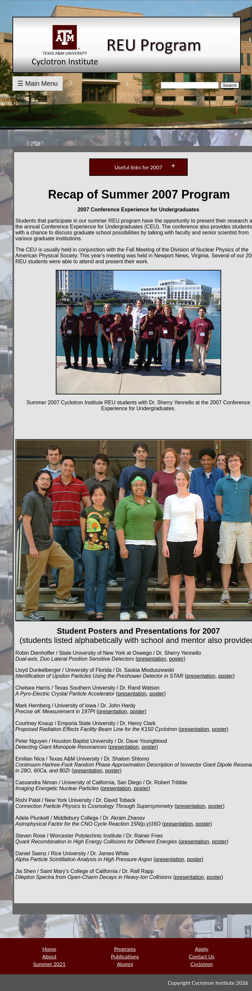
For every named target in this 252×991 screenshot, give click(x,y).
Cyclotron (201, 964)
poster (176, 659)
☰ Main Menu (37, 83)
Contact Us (202, 956)
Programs (125, 949)
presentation (151, 659)
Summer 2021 (49, 964)
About (49, 956)
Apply (201, 949)
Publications (125, 956)
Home (49, 949)
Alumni (125, 964)
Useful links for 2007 (138, 167)
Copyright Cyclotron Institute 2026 (208, 982)
